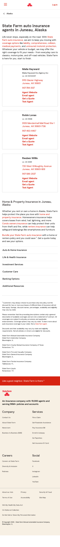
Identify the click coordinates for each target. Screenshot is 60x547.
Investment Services (12, 264)
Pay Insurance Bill (38, 428)
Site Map (42, 497)
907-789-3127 (28, 88)
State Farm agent (41, 324)
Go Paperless (37, 438)
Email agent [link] (28, 95)
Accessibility (25, 497)
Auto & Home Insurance (14, 250)
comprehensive (39, 43)
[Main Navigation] (5, 4)
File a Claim (36, 417)
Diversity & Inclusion (9, 466)
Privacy (23, 492)
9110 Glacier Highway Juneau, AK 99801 (32, 81)
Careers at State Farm (10, 461)
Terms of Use (7, 497)
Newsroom (6, 428)
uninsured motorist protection (41, 46)
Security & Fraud (45, 492)
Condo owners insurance (14, 223)
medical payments (11, 46)
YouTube (35, 482)
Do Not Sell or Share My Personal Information (18, 515)
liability (26, 43)
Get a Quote (28, 98)
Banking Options (10, 279)
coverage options (10, 43)
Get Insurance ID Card (40, 443)
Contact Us (6, 417)
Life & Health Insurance (14, 257)
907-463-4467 (29, 131)
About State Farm (8, 422)
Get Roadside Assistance (41, 422)
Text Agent (27, 101)
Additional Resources (13, 286)
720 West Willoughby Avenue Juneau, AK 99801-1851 (37, 167)
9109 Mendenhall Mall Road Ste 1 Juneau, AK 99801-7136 (38, 124)
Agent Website (29, 92)
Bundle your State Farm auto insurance (22, 235)
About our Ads (7, 492)
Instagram (36, 471)
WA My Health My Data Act (12, 505)
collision (51, 43)
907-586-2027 (29, 174)
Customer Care (10, 271)
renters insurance (37, 226)
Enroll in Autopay (38, 433)
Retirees (5, 471)
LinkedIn (35, 476)
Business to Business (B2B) (12, 433)
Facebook (35, 461)
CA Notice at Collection (10, 510)
